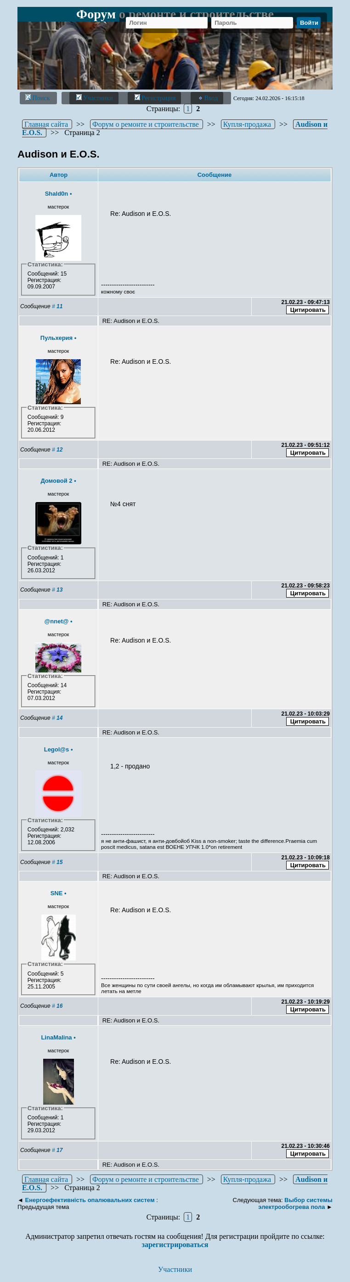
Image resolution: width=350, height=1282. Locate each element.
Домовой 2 (56, 480)
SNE (57, 893)
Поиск (38, 98)
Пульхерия (56, 337)
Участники (94, 98)
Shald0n (56, 193)
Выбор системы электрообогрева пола (295, 1203)
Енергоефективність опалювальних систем (90, 1200)
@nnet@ (57, 621)
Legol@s (56, 749)
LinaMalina (56, 1037)
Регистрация (155, 98)
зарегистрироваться (174, 1244)
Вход (208, 98)
